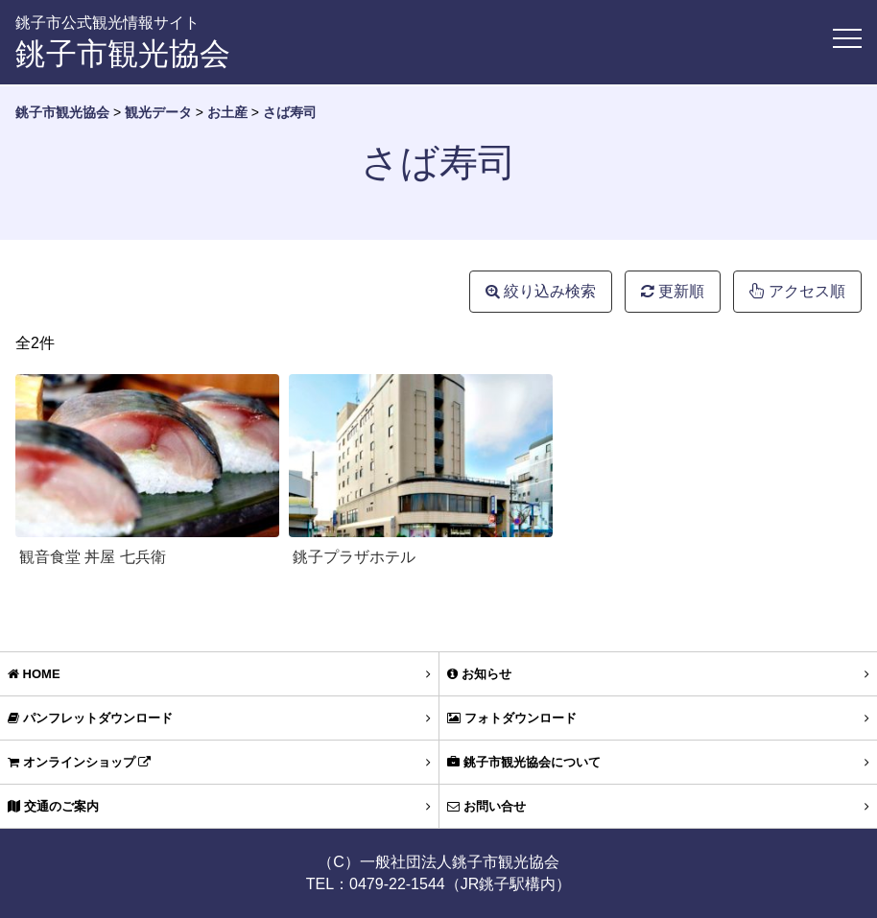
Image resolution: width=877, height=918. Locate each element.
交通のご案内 (219, 806)
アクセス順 (797, 291)
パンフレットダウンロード (219, 718)
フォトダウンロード (658, 718)
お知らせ (658, 674)
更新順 (672, 291)
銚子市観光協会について (658, 762)
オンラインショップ (219, 762)
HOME (219, 674)
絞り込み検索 (541, 291)
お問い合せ (658, 806)
